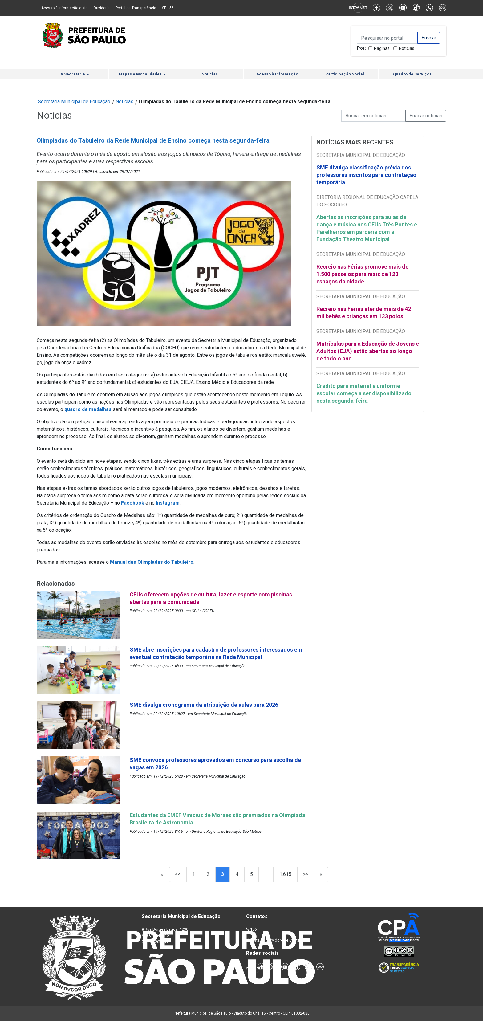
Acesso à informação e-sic (64, 8)
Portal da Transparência (136, 8)
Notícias (406, 48)
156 (253, 929)
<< (178, 874)
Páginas (382, 48)
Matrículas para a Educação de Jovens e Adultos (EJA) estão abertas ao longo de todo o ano (367, 351)
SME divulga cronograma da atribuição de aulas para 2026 (204, 705)
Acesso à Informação (277, 74)
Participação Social (344, 74)
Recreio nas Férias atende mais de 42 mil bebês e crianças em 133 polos (363, 312)
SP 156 (168, 8)
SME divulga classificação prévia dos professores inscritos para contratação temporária (366, 174)
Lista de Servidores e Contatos (278, 940)
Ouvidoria (101, 8)
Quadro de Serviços (412, 74)
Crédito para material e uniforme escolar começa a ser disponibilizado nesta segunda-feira (364, 393)
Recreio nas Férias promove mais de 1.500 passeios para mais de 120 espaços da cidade (362, 274)
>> (305, 874)
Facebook (132, 503)
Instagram (168, 503)
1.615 (285, 874)
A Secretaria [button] (74, 74)
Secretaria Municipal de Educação (74, 101)
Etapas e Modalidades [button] (142, 74)
